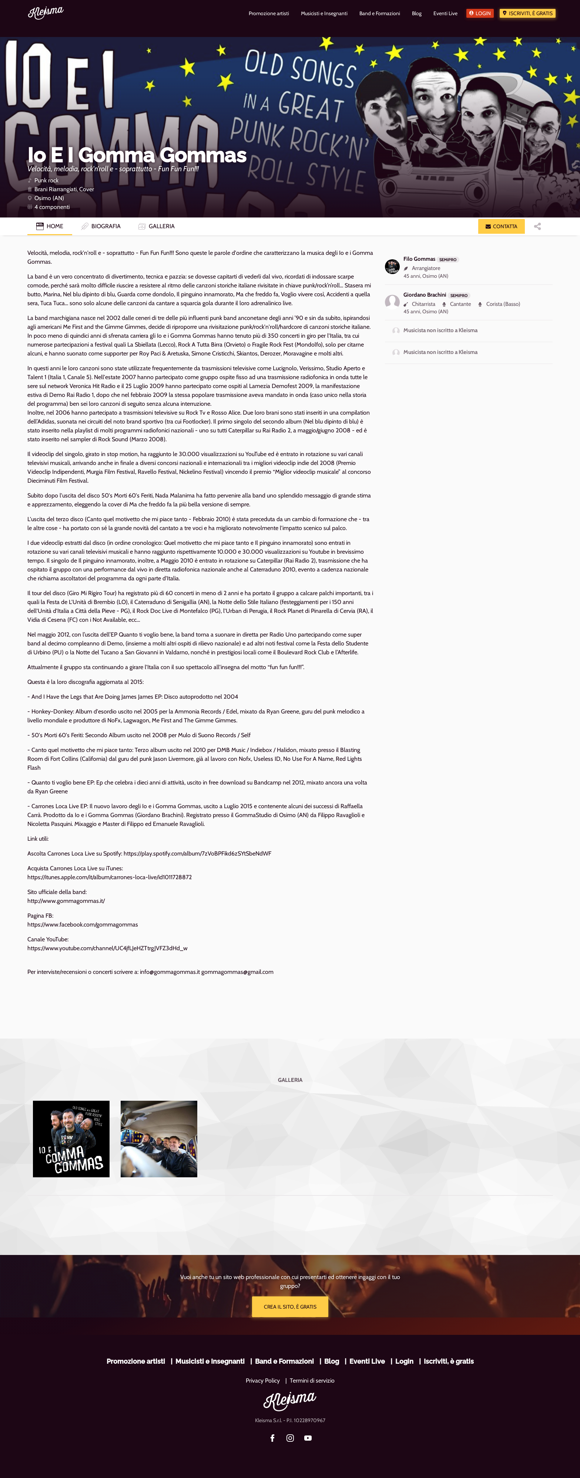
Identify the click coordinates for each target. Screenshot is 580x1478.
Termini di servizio (312, 1380)
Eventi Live (367, 1361)
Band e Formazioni (284, 1361)
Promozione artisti (136, 1361)
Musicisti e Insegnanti (210, 1361)
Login (483, 13)
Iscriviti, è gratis (531, 13)
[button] (501, 226)
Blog (331, 1361)
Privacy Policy (263, 1380)
